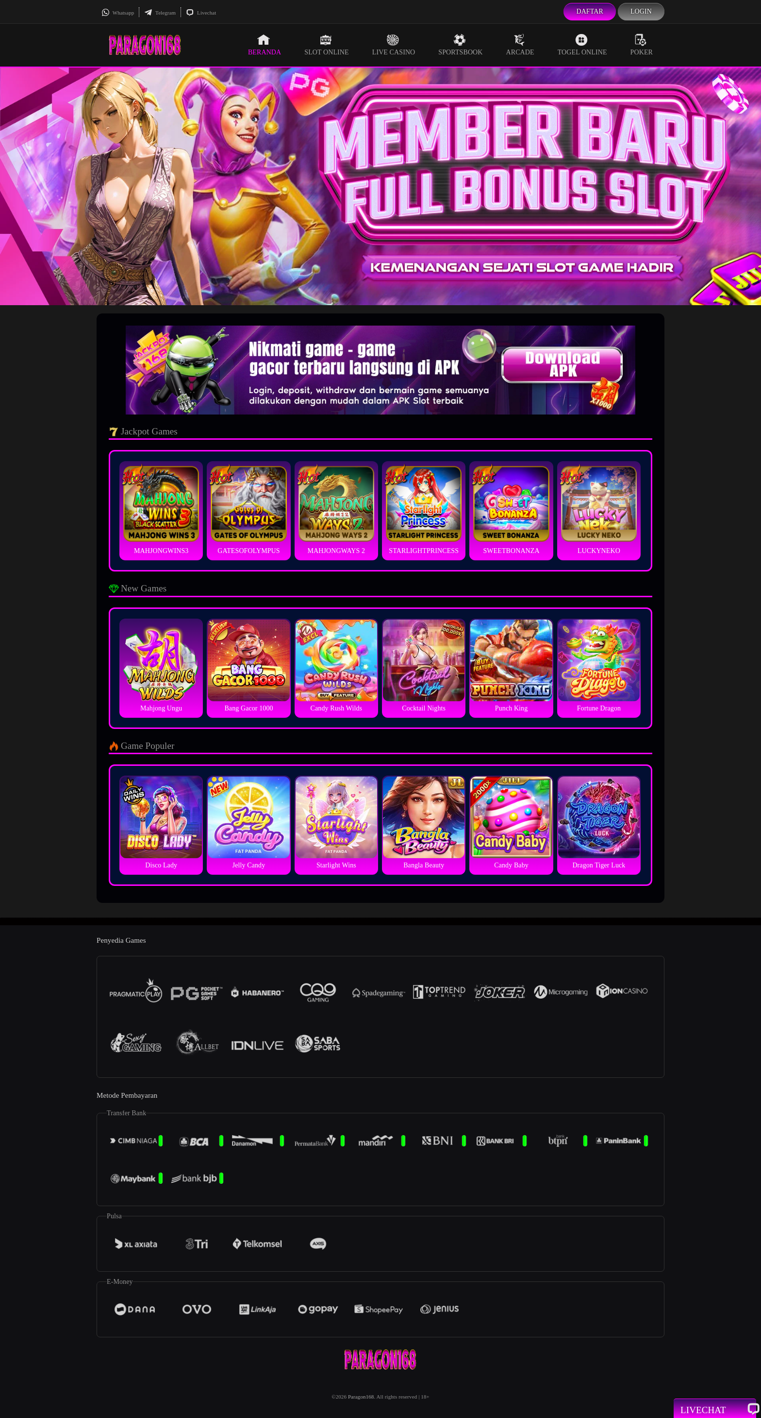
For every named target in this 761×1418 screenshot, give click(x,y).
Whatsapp (117, 13)
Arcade (520, 45)
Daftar (589, 11)
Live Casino (393, 45)
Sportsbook (460, 45)
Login (641, 11)
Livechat (201, 13)
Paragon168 (361, 1397)
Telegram (160, 13)
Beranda (264, 45)
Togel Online (582, 45)
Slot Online (326, 45)
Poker (641, 45)
